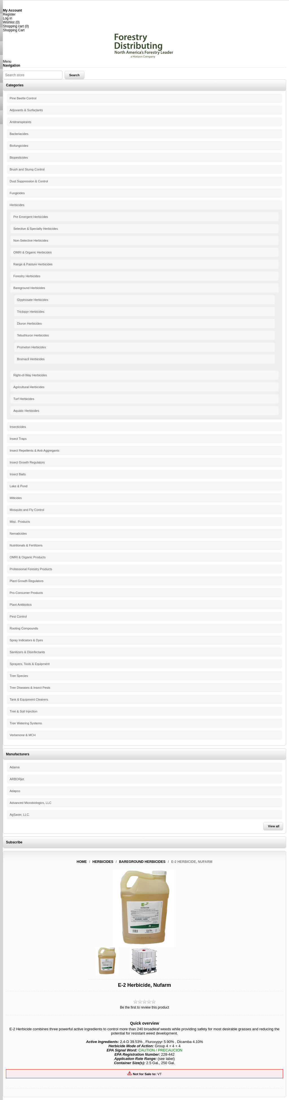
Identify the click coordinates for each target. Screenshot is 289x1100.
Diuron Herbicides (29, 323)
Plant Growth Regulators (26, 581)
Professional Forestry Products (31, 569)
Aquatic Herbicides (26, 410)
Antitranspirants (20, 122)
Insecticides (18, 426)
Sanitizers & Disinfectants (27, 652)
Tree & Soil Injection (23, 711)
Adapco (15, 791)
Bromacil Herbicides (31, 359)
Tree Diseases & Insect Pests (30, 687)
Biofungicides (19, 145)
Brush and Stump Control (27, 169)
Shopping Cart (14, 30)
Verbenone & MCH (23, 735)
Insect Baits (18, 474)
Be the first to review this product (144, 1007)
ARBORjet (17, 779)
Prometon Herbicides (31, 347)
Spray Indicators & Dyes (26, 640)
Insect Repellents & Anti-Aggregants (34, 450)
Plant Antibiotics (21, 604)
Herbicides (17, 205)
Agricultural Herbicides (28, 387)
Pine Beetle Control (23, 98)
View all (273, 826)
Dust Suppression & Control (29, 181)
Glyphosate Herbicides (32, 299)
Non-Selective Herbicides (30, 240)
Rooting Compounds (24, 628)
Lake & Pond (18, 486)
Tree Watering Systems (26, 723)
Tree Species (19, 675)
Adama (14, 767)
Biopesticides (19, 157)
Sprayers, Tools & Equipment (30, 664)
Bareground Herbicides (29, 288)
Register (9, 14)
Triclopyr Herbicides (30, 311)
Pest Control (18, 616)
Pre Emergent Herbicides (30, 216)
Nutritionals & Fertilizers (26, 545)
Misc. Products (20, 521)
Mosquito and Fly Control (27, 509)
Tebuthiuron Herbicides (33, 335)
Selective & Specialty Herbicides (35, 228)
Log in (7, 18)
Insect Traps (18, 438)
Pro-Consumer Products (26, 592)
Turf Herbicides (23, 399)
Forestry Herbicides (26, 276)
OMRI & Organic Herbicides (32, 252)
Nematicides (18, 533)
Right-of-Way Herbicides (30, 375)
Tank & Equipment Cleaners (29, 699)
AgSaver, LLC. (20, 814)
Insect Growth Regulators (27, 462)
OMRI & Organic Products (27, 557)
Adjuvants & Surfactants (26, 110)
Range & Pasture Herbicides (32, 264)
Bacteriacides (19, 133)
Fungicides (17, 193)
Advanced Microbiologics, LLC (30, 802)
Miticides (16, 498)
